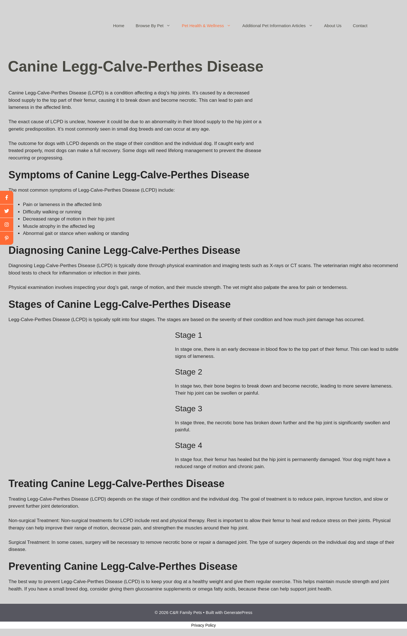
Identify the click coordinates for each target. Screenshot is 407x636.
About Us (333, 25)
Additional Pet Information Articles (280, 25)
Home (118, 25)
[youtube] (6, 225)
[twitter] (6, 211)
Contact (360, 25)
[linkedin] (6, 238)
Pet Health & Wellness (209, 25)
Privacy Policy (203, 625)
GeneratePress (238, 612)
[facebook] (6, 197)
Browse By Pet (156, 25)
